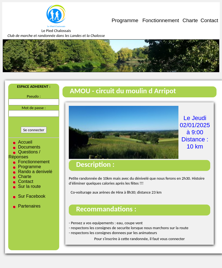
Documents (29, 147)
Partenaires (29, 206)
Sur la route (29, 186)
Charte (190, 20)
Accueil (25, 142)
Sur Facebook (31, 196)
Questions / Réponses (24, 154)
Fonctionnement (160, 20)
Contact (209, 20)
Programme (125, 20)
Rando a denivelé (35, 171)
